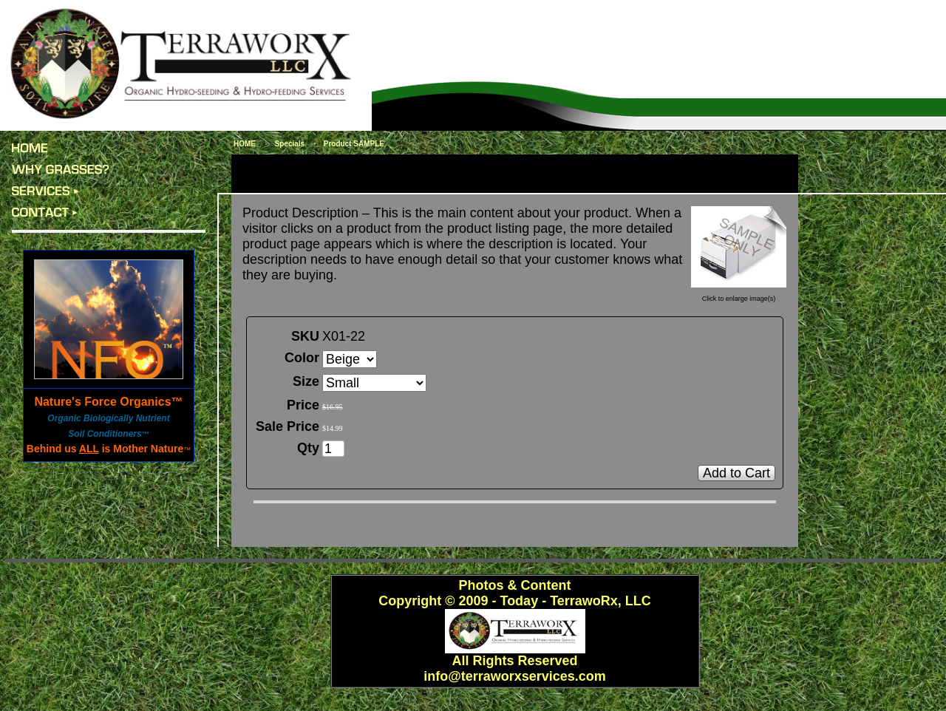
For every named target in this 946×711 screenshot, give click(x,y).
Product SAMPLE (354, 144)
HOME (245, 144)
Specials (290, 144)
